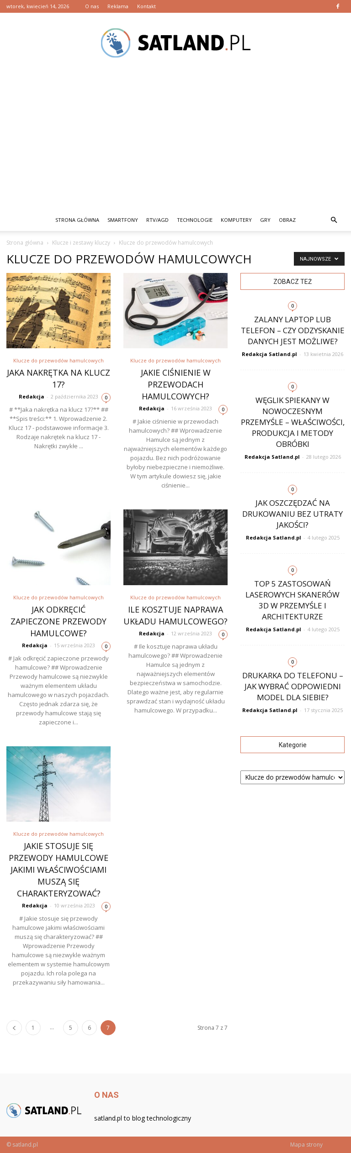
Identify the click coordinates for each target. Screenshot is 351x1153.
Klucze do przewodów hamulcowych (58, 360)
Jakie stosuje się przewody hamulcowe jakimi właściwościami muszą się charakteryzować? (58, 869)
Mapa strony (306, 1144)
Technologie (195, 219)
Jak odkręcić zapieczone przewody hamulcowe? (58, 621)
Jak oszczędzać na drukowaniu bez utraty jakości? (292, 514)
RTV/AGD (157, 219)
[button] (334, 220)
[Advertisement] (175, 140)
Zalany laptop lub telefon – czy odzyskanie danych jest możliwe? (293, 330)
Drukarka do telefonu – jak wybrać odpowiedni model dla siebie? (292, 686)
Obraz (287, 219)
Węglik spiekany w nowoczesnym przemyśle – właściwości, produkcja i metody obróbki (293, 422)
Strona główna (77, 219)
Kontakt (146, 6)
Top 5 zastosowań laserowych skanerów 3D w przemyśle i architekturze (292, 600)
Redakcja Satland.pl (269, 354)
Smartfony (122, 219)
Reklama (117, 6)
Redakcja (31, 396)
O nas (92, 6)
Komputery (236, 219)
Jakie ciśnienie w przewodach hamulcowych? (176, 384)
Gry (265, 219)
